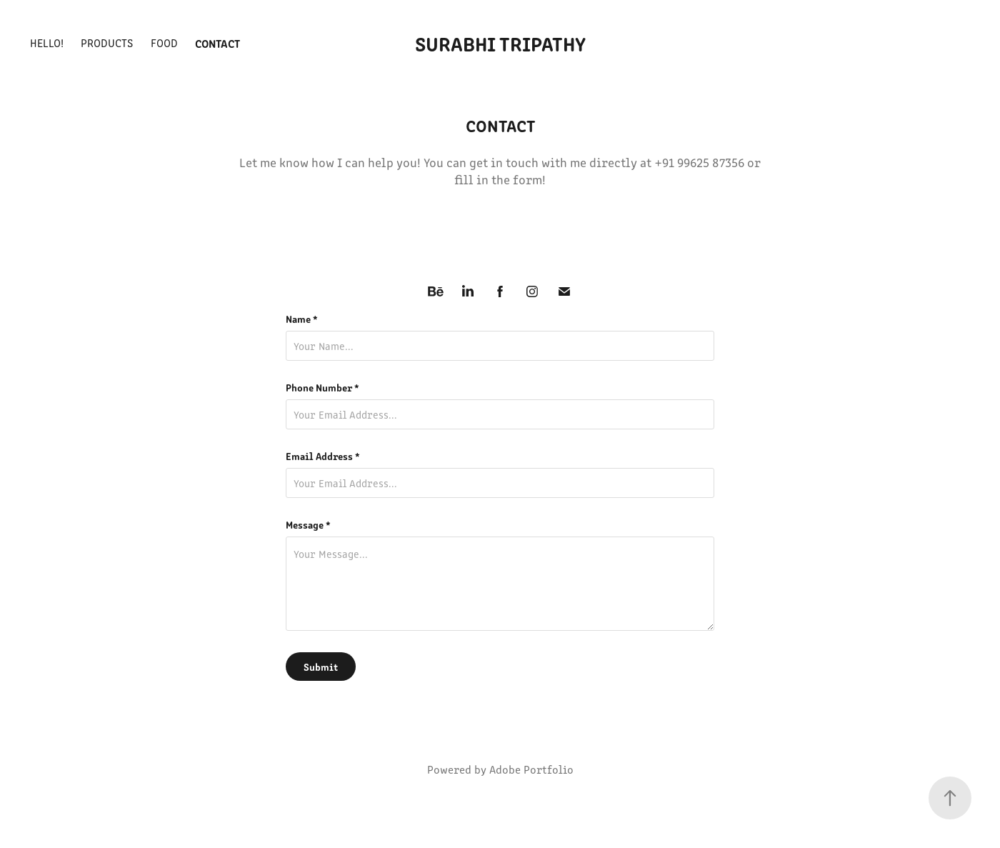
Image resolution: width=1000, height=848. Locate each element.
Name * (302, 319)
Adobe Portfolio (531, 769)
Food (164, 42)
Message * (308, 524)
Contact (217, 43)
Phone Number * (322, 387)
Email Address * (323, 456)
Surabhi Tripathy (500, 43)
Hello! (47, 42)
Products (107, 42)
